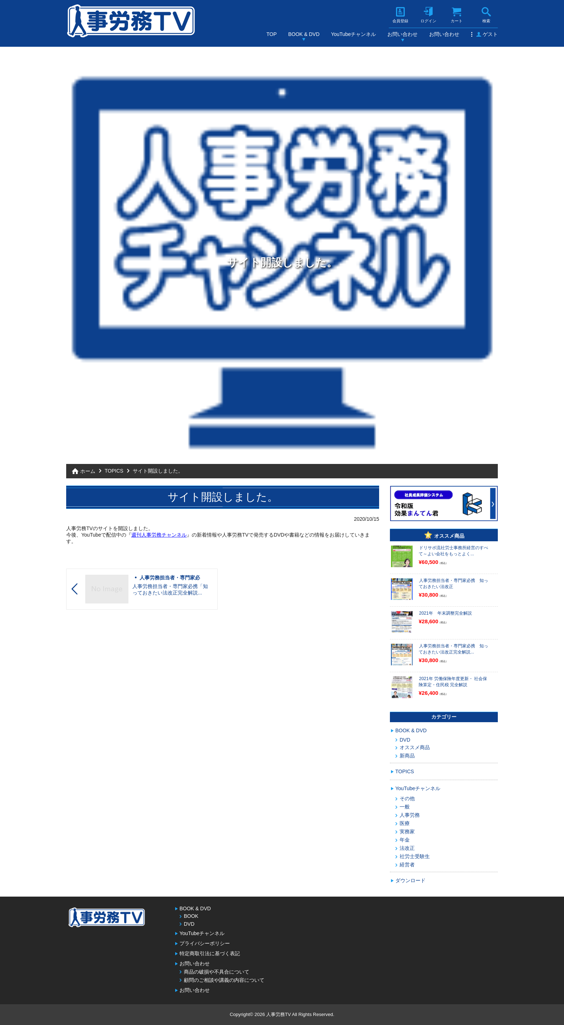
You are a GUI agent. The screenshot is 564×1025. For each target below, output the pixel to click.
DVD (405, 740)
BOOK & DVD (303, 34)
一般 (405, 807)
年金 (405, 840)
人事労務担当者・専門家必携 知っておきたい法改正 (453, 583)
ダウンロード (410, 880)
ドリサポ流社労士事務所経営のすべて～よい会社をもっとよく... (453, 550)
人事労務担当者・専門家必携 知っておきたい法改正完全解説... (453, 649)
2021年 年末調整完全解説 (445, 613)
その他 (407, 798)
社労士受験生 (415, 856)
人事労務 (410, 815)
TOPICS (114, 471)
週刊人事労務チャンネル (159, 535)
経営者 (407, 864)
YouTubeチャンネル (353, 34)
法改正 (407, 848)
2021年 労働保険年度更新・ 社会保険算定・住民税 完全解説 (453, 681)
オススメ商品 (415, 747)
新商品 (407, 755)
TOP (272, 34)
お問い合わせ (402, 34)
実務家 (407, 831)
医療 (405, 823)
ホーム (87, 471)
